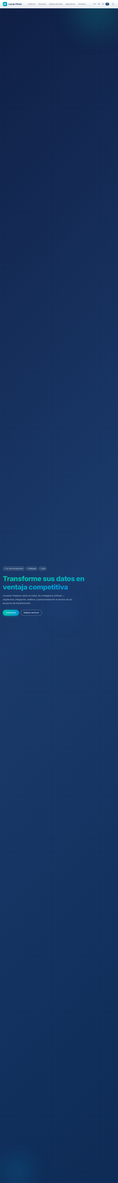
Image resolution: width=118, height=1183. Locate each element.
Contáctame (11, 613)
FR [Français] (95, 4)
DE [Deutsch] (103, 4)
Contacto (82, 4)
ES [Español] (107, 4)
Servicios (42, 4)
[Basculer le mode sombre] (113, 4)
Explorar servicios (31, 613)
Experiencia (70, 4)
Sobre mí (31, 4)
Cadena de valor (55, 4)
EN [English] (99, 4)
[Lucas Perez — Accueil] (12, 4)
